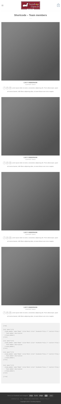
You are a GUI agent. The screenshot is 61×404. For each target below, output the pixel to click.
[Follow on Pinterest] (10, 88)
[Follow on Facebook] (4, 88)
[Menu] (2, 5)
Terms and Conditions (31, 399)
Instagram (25, 395)
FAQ (21, 399)
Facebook (16, 395)
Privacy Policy (45, 399)
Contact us (15, 399)
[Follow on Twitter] (7, 88)
